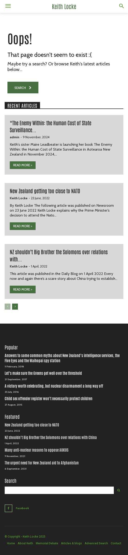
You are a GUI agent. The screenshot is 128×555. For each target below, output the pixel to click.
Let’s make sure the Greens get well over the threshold (43, 373)
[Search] (118, 490)
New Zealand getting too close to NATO (45, 190)
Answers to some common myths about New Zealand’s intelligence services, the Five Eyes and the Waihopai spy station (62, 358)
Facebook (22, 508)
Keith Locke (18, 198)
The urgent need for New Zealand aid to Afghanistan (42, 463)
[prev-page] (7, 307)
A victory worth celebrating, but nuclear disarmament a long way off (54, 386)
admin (14, 137)
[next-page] (15, 307)
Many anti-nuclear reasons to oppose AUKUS (36, 450)
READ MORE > (22, 165)
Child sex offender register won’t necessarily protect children (48, 398)
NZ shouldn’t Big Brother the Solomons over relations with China (51, 437)
